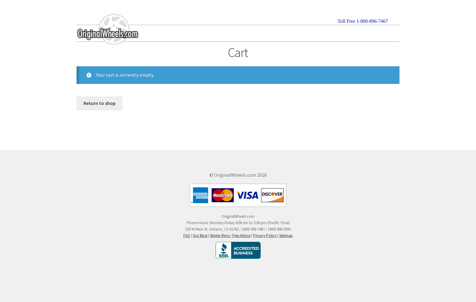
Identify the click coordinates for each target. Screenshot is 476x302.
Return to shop (99, 103)
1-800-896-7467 (372, 21)
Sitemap (286, 235)
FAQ (186, 235)
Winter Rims (220, 235)
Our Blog (200, 235)
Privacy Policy (265, 235)
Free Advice (241, 235)
